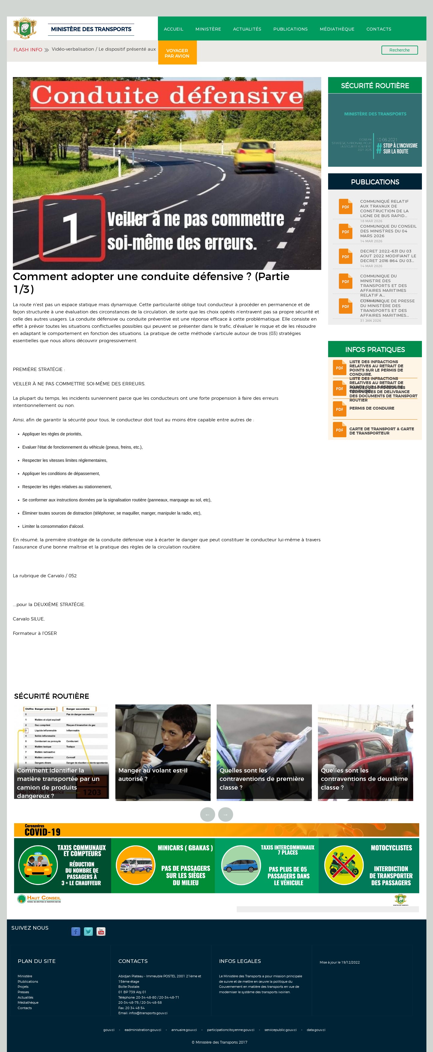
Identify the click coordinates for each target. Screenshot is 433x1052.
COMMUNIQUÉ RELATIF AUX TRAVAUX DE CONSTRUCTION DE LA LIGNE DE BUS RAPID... (384, 208)
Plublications (28, 981)
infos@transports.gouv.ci (148, 1013)
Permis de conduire (371, 409)
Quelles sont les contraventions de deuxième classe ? (364, 779)
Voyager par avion (177, 53)
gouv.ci (108, 1030)
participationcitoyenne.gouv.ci (230, 1030)
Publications (290, 29)
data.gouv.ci (316, 1030)
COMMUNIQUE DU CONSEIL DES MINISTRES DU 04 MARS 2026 (388, 231)
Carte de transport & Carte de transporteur (381, 431)
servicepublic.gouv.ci (281, 1030)
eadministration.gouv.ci (143, 1030)
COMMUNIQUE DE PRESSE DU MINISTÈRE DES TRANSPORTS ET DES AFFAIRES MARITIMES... (387, 308)
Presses (23, 992)
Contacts (378, 29)
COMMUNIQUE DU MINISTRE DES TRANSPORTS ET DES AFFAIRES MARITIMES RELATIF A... (383, 285)
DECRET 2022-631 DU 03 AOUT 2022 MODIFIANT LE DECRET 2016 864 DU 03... (388, 256)
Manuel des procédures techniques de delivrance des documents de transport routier (383, 394)
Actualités (247, 29)
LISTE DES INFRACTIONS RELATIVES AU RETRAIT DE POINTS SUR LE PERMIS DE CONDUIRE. (376, 368)
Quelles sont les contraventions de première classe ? (262, 779)
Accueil (173, 29)
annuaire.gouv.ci (184, 1030)
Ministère (208, 29)
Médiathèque (337, 29)
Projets (23, 986)
